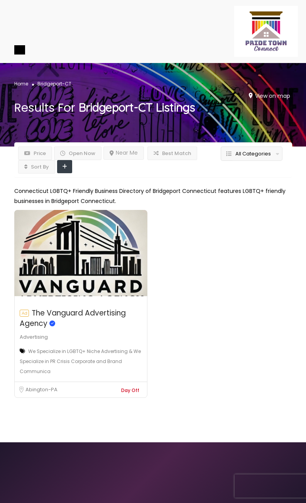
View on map (272, 96)
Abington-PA (41, 389)
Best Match (172, 153)
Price (35, 153)
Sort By (36, 167)
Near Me (124, 153)
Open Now (77, 153)
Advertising (34, 337)
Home (21, 83)
